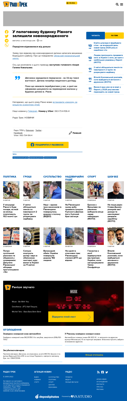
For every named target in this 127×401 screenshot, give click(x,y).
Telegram (30, 130)
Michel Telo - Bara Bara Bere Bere (26, 311)
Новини (37, 379)
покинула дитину (50, 157)
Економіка (53, 387)
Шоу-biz (113, 176)
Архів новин (102, 379)
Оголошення (12, 329)
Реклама (100, 389)
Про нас (100, 387)
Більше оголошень (94, 355)
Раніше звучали (71, 382)
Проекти (68, 377)
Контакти (100, 384)
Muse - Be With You (20, 301)
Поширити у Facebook (49, 145)
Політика (9, 176)
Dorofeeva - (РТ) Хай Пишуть (24, 306)
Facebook (18, 133)
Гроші (27, 176)
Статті (36, 382)
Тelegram (32, 111)
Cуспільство (52, 176)
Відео (36, 377)
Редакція (77, 133)
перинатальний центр (20, 157)
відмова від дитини (36, 157)
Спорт (92, 176)
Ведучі (68, 379)
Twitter (38, 130)
